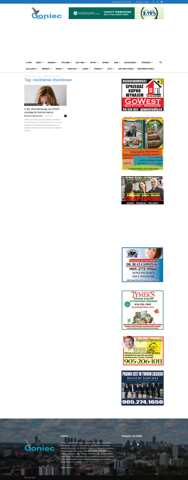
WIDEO (60, 69)
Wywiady (147, 62)
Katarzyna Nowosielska (33, 116)
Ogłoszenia (131, 62)
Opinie (106, 62)
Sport (94, 62)
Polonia (66, 62)
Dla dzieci (32, 69)
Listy (110, 69)
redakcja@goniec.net (82, 467)
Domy (86, 69)
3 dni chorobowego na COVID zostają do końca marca (41, 110)
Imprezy (47, 69)
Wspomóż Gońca (145, 69)
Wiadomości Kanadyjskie (33, 105)
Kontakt (73, 69)
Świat (40, 62)
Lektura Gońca (126, 69)
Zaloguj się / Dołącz (142, 2)
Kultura (81, 62)
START (29, 62)
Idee (117, 62)
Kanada (53, 62)
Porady (99, 69)
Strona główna (29, 76)
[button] (160, 63)
